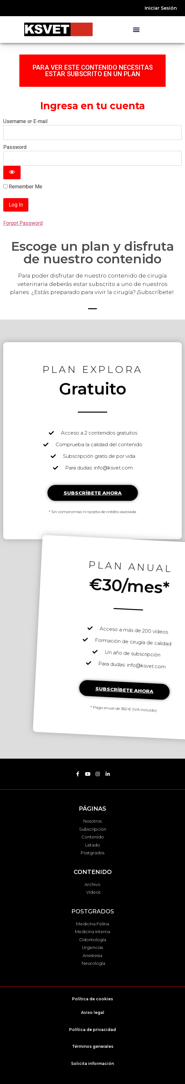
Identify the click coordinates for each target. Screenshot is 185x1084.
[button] (136, 29)
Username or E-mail (25, 121)
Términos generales (92, 1046)
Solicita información (92, 1063)
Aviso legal (92, 1012)
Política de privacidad (92, 1029)
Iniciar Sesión (161, 8)
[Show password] (12, 172)
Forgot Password (23, 223)
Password (14, 147)
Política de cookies (92, 998)
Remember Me (22, 186)
